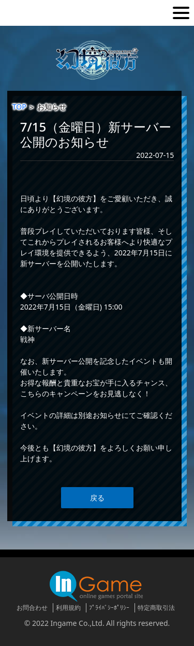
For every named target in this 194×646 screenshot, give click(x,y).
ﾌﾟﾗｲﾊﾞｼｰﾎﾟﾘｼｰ (109, 607)
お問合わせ (32, 607)
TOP (19, 106)
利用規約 (68, 607)
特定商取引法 (156, 607)
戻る (97, 498)
